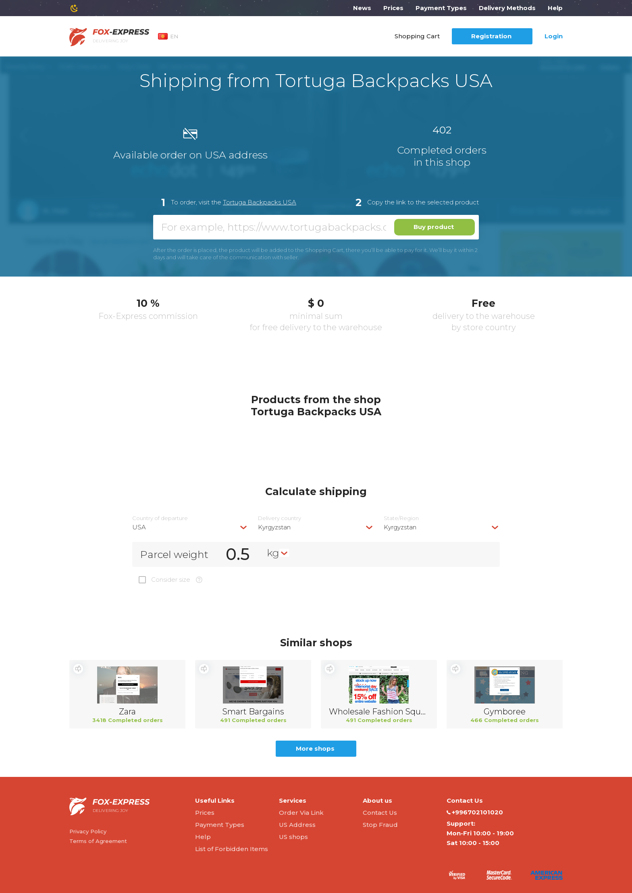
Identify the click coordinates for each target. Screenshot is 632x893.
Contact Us (380, 812)
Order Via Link (301, 812)
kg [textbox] (273, 553)
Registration (491, 36)
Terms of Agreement (98, 841)
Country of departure (160, 518)
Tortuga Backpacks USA (259, 202)
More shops (315, 748)
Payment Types (441, 8)
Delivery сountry (279, 518)
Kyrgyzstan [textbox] (274, 527)
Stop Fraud (380, 824)
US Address (297, 824)
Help (555, 8)
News (362, 8)
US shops (293, 837)
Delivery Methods (507, 8)
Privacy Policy (87, 831)
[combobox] (190, 527)
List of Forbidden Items (231, 849)
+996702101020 (475, 812)
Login (554, 36)
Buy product (434, 227)
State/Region (401, 518)
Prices (393, 8)
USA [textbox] (139, 527)
